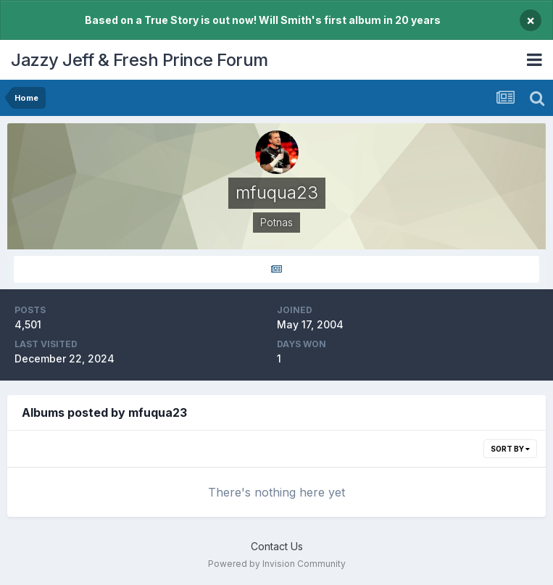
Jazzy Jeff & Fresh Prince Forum (139, 59)
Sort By (510, 448)
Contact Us (277, 546)
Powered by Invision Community (277, 563)
